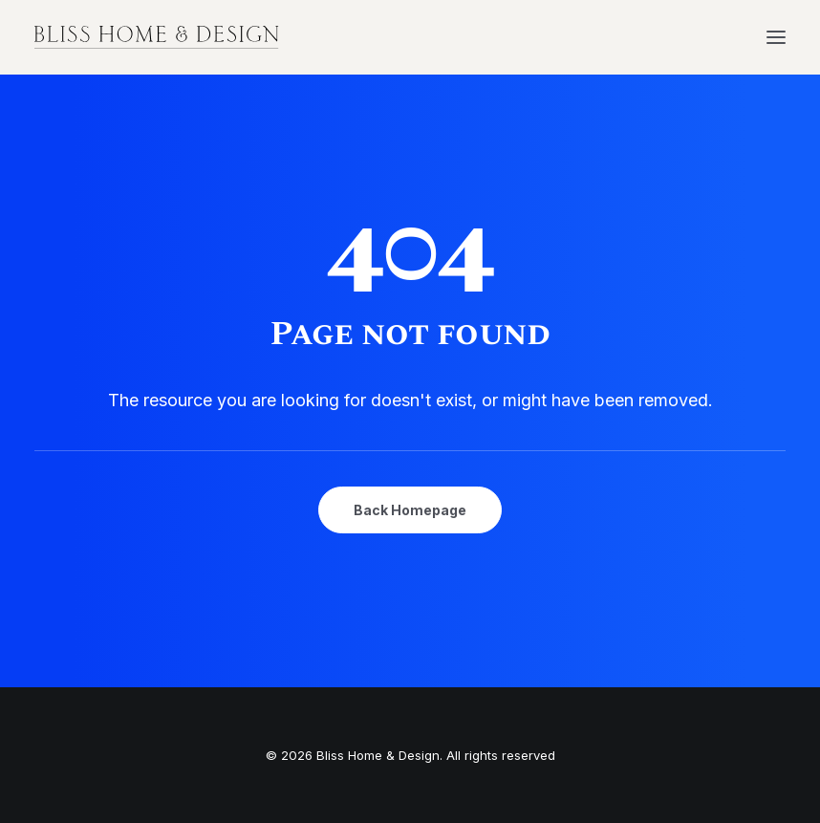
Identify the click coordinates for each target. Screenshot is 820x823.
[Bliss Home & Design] (156, 37)
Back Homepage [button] (410, 510)
